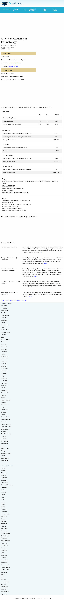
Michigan (3, 521)
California (4, 478)
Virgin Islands (5, 582)
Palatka (3, 414)
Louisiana (4, 511)
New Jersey (4, 543)
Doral (2, 337)
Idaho (2, 499)
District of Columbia (6, 485)
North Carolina (5, 533)
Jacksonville (4, 359)
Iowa (2, 497)
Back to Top (47, 598)
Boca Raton (4, 313)
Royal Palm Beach (6, 426)
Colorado (3, 480)
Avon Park (4, 308)
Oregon (3, 557)
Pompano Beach (6, 424)
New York (4, 550)
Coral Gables (4, 325)
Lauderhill (4, 378)
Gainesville (4, 347)
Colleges (24, 10)
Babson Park (5, 310)
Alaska (3, 468)
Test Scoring (19, 107)
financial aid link (13, 66)
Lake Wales (4, 368)
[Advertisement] (32, 24)
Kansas (3, 507)
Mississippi (4, 528)
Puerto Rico (4, 562)
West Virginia (5, 591)
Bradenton (4, 318)
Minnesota (4, 524)
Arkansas (3, 473)
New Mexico (4, 545)
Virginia (3, 579)
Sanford (3, 436)
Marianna (4, 383)
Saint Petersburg (6, 434)
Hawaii (3, 494)
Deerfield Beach (5, 332)
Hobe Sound (4, 356)
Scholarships (7, 10)
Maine (3, 519)
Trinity (3, 451)
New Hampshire (5, 540)
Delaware (4, 487)
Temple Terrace (5, 448)
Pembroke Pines (6, 419)
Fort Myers (4, 342)
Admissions (11, 107)
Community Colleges (32, 9)
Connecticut (4, 482)
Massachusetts (5, 514)
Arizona (3, 475)
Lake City (3, 364)
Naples (3, 397)
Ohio (2, 553)
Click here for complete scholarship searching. (14, 300)
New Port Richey (6, 400)
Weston (3, 456)
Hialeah (3, 354)
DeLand (3, 335)
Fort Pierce (4, 344)
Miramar (3, 395)
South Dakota (5, 570)
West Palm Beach (6, 453)
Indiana (3, 504)
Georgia (3, 492)
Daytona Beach (5, 330)
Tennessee (4, 572)
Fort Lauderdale (5, 339)
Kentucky (3, 509)
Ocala (2, 407)
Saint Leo (3, 431)
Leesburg (4, 380)
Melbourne (4, 385)
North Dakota (5, 536)
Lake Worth (4, 371)
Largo (3, 376)
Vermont (3, 584)
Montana (3, 531)
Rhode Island (5, 565)
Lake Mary (4, 366)
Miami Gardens (5, 393)
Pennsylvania (5, 560)
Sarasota (3, 439)
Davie (2, 327)
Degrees (35, 107)
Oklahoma (4, 555)
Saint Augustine (5, 429)
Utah (2, 577)
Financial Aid (15, 9)
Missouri (3, 526)
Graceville (4, 349)
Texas (3, 574)
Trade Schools (45, 9)
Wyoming (4, 594)
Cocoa (3, 322)
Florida (3, 490)
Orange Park (4, 410)
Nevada (3, 548)
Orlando (3, 412)
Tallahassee (4, 443)
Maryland (4, 516)
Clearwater (4, 320)
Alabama (3, 470)
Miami (3, 388)
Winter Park (4, 460)
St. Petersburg (5, 441)
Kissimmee (4, 361)
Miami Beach (4, 390)
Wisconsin (4, 589)
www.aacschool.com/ (15, 63)
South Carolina (5, 567)
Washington (4, 586)
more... (41, 252)
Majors (41, 107)
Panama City (4, 417)
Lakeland (3, 373)
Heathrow (4, 351)
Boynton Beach (5, 315)
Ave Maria (4, 305)
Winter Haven (5, 458)
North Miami (4, 405)
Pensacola (4, 422)
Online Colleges (55, 9)
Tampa (3, 446)
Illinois (3, 502)
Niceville (3, 402)
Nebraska (4, 538)
